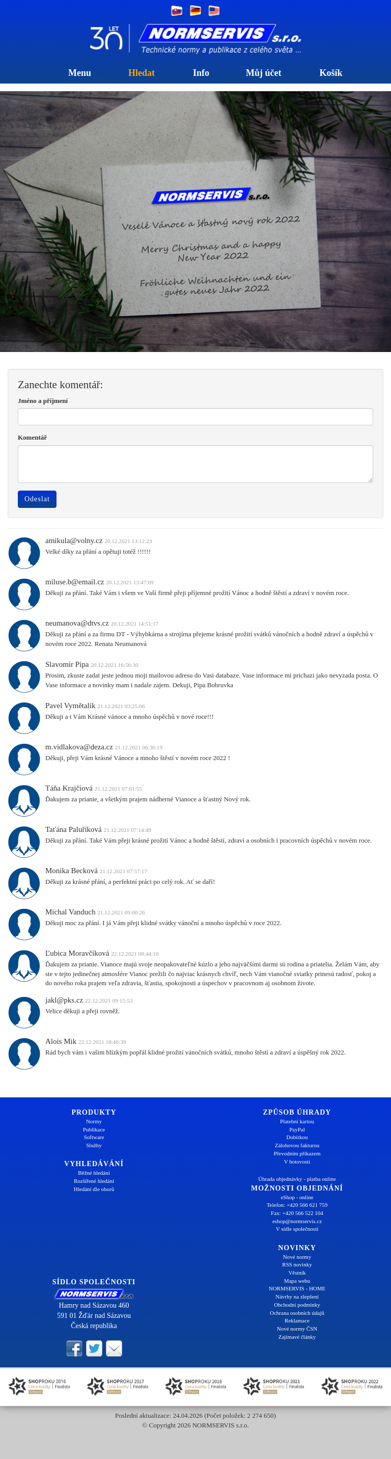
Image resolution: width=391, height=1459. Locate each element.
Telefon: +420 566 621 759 (297, 1205)
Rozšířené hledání (94, 1181)
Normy (94, 1121)
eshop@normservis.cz (297, 1221)
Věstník (296, 1272)
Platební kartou (297, 1121)
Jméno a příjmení (43, 400)
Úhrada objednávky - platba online (297, 1179)
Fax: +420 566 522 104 (297, 1213)
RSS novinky (297, 1264)
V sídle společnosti (297, 1229)
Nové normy (297, 1257)
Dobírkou (297, 1137)
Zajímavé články (297, 1337)
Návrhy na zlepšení (297, 1296)
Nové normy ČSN (297, 1329)
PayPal (297, 1129)
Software (94, 1137)
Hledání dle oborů (94, 1189)
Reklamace (297, 1320)
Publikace (94, 1129)
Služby (94, 1145)
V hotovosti (297, 1161)
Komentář (32, 437)
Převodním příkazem (297, 1153)
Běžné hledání (94, 1173)
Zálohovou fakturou (297, 1145)
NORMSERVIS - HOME (297, 1288)
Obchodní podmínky (297, 1305)
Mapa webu (297, 1281)
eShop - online (297, 1197)
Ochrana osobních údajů (297, 1313)
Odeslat (37, 499)
